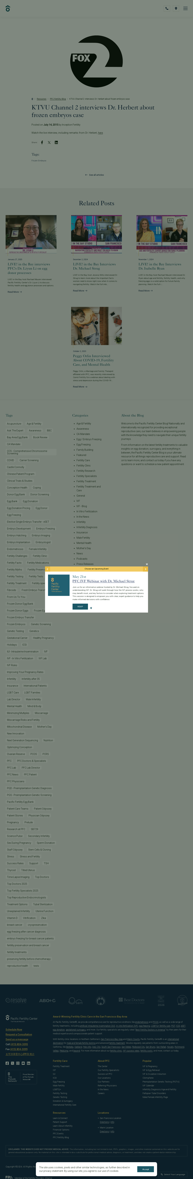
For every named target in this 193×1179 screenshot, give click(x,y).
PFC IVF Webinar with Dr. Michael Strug (104, 581)
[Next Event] (145, 569)
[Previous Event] (47, 569)
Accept (146, 1169)
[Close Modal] (146, 564)
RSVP (80, 607)
